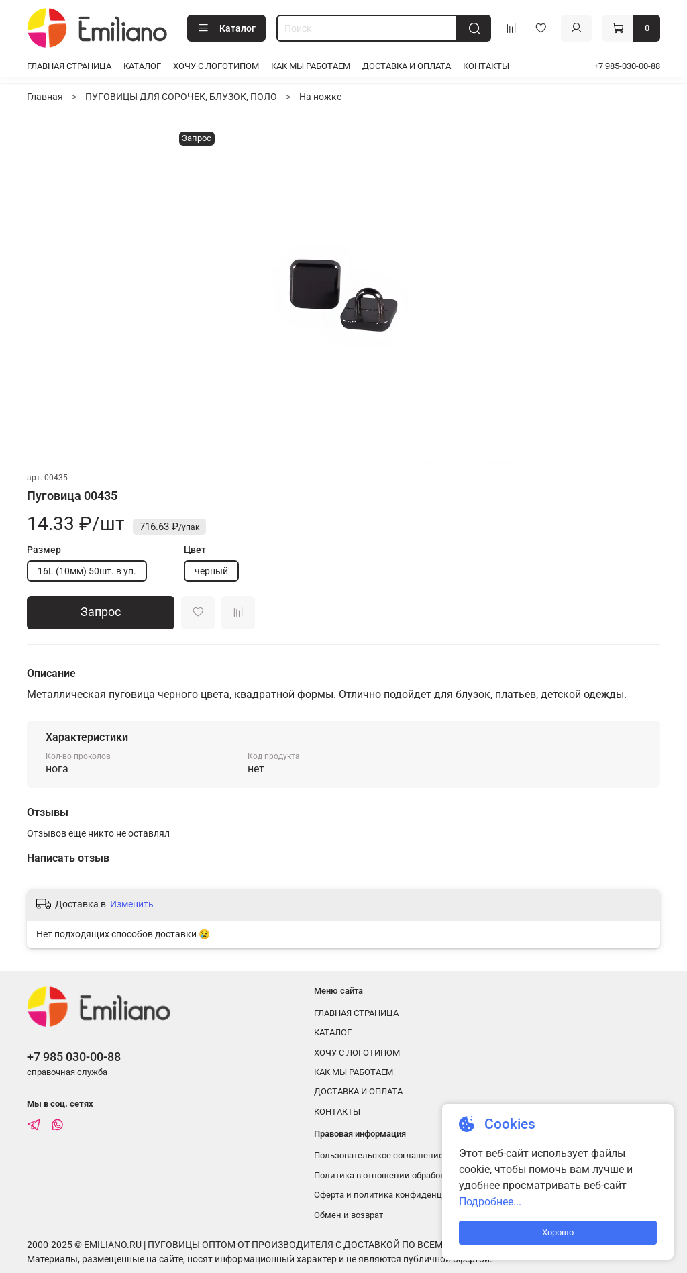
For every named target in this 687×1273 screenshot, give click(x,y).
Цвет (195, 549)
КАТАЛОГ (142, 66)
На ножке (320, 96)
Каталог (226, 28)
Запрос (101, 612)
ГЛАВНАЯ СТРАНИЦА (69, 66)
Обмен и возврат (348, 1215)
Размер (44, 549)
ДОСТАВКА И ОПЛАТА (406, 66)
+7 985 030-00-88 (74, 1057)
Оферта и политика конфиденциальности (400, 1195)
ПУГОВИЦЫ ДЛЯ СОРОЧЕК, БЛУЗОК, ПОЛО (181, 96)
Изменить (132, 904)
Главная (45, 96)
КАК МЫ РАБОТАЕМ (310, 66)
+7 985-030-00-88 (627, 66)
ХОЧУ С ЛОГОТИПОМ (216, 66)
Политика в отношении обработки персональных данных (432, 1175)
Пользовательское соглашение (378, 1155)
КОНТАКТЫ (486, 66)
